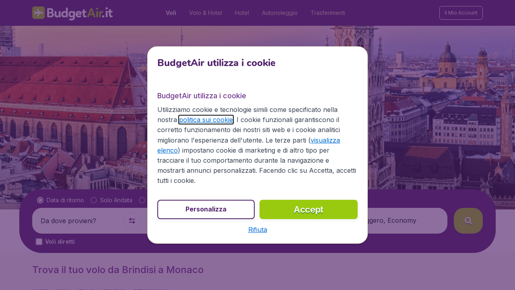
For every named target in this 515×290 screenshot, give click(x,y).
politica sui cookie (206, 120)
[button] (257, 230)
